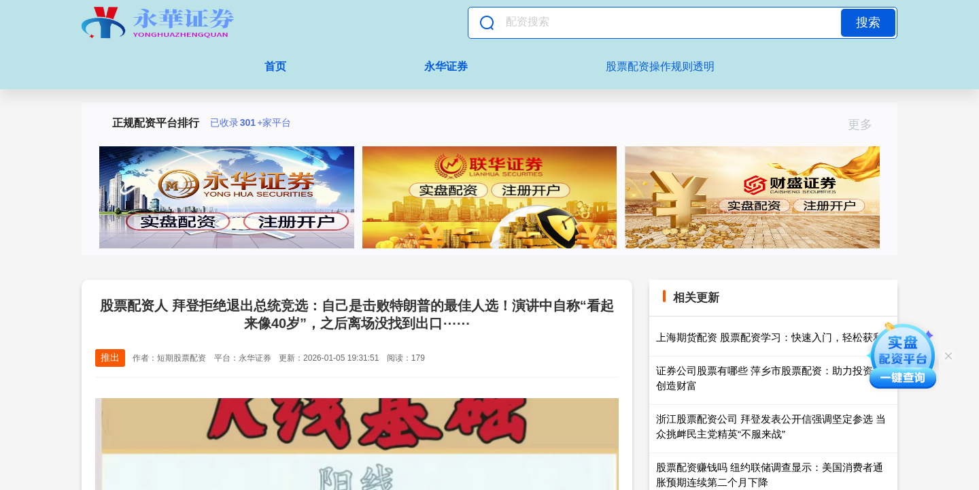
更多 (866, 124)
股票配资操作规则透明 (660, 66)
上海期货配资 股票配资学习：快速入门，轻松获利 (769, 337)
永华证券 (446, 66)
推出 (110, 357)
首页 (275, 66)
